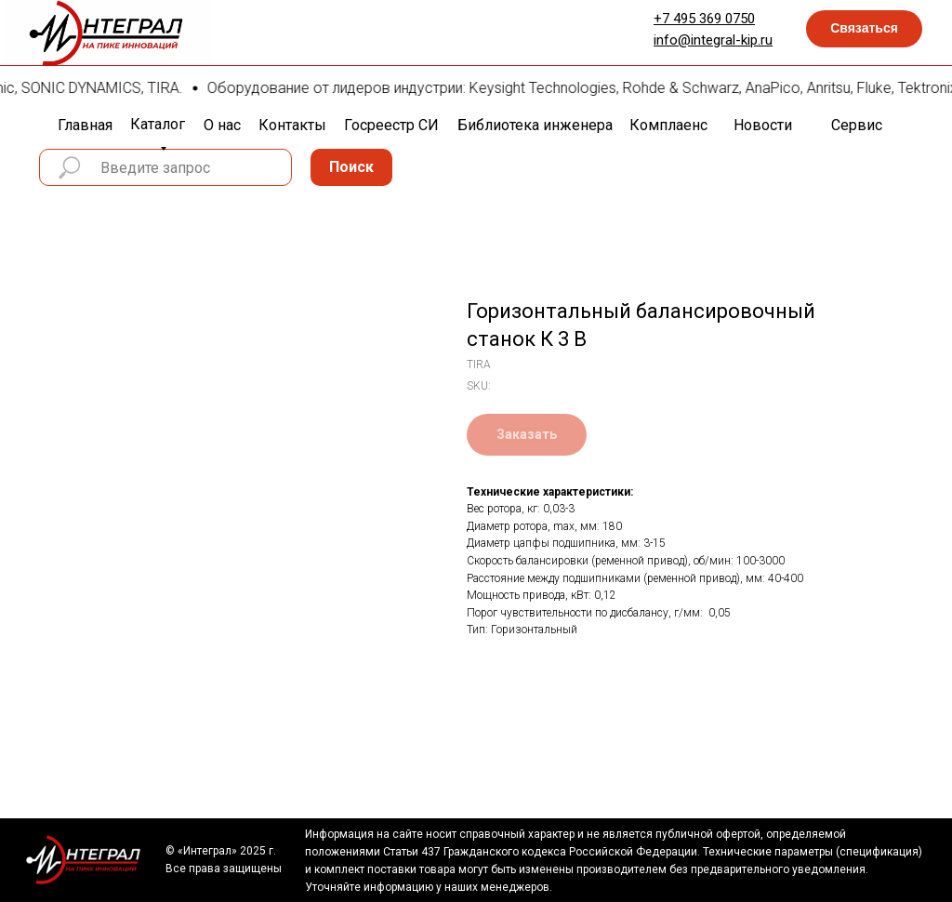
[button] (864, 28)
